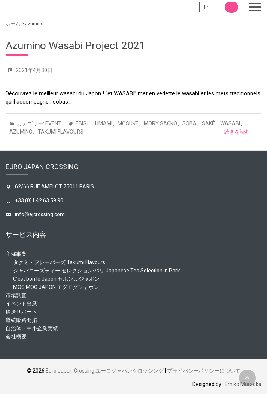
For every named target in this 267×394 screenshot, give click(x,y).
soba (189, 123)
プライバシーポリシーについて (203, 371)
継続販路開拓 (21, 320)
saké (208, 123)
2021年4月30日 (33, 70)
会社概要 (16, 337)
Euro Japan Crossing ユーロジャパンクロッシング (105, 371)
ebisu (83, 123)
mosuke (128, 123)
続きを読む (237, 132)
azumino (21, 132)
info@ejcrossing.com (40, 214)
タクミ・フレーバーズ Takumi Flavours (59, 262)
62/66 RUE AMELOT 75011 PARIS (54, 186)
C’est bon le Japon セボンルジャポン (56, 279)
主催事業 (16, 254)
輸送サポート (21, 312)
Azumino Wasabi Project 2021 (75, 45)
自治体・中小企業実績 (32, 328)
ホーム (13, 23)
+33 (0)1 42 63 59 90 (39, 200)
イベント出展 (21, 304)
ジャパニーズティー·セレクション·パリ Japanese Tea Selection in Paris (97, 271)
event (53, 123)
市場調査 (16, 295)
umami (103, 123)
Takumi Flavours (61, 132)
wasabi (230, 123)
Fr (206, 7)
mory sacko (160, 123)
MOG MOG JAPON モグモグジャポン (56, 287)
